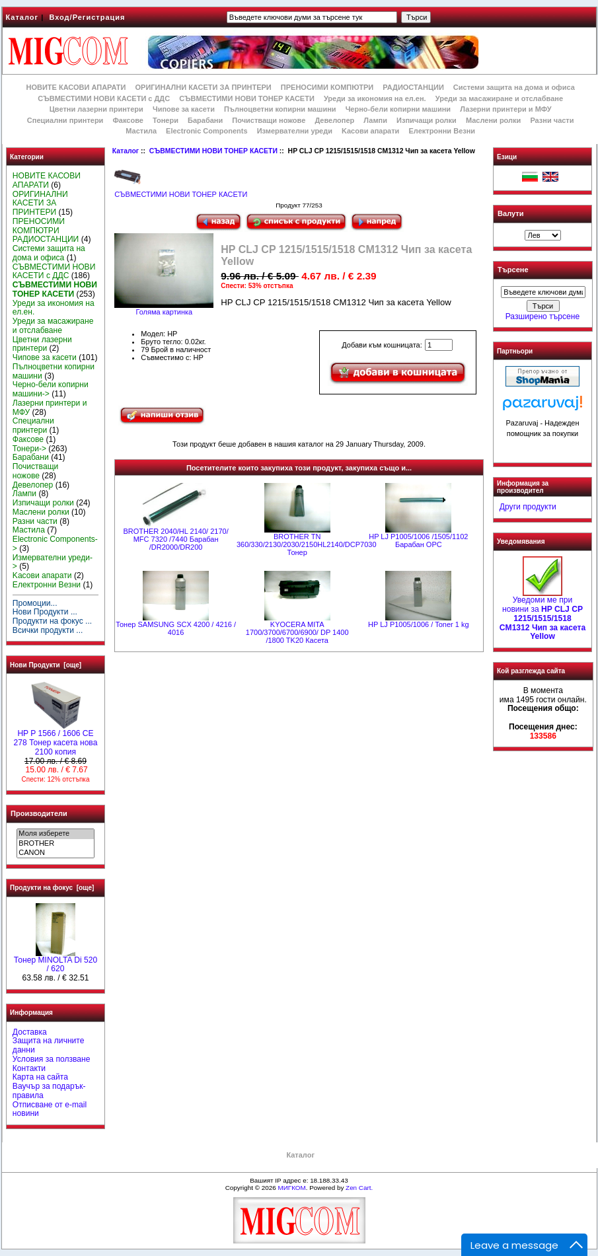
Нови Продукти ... (45, 611)
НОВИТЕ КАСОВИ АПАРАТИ (76, 87)
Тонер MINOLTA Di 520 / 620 (55, 961)
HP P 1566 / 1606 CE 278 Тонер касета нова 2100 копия (56, 739)
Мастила (141, 131)
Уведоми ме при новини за (542, 615)
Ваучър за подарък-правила (49, 1091)
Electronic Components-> (55, 544)
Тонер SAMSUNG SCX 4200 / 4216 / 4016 (176, 628)
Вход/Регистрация (87, 17)
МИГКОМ (291, 1187)
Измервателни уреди (294, 131)
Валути (510, 213)
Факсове (127, 120)
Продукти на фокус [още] (52, 887)
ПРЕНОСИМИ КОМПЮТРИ (327, 87)
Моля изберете (55, 833)
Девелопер (334, 120)
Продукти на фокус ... (52, 621)
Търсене (513, 270)
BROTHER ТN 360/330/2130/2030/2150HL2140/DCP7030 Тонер (307, 544)
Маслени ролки (493, 120)
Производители (39, 813)
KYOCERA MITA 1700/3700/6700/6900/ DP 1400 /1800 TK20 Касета (297, 632)
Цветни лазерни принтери (96, 109)
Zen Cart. (359, 1187)
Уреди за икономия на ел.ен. (375, 98)
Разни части (552, 120)
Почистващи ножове (268, 120)
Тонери (165, 120)
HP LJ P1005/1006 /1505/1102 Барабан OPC (418, 540)
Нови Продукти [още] (45, 665)
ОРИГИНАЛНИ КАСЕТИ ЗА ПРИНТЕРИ (203, 87)
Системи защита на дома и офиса (514, 87)
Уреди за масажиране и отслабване (499, 98)
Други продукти (528, 506)
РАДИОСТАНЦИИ (413, 87)
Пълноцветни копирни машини (280, 109)
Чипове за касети (184, 109)
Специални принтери (65, 120)
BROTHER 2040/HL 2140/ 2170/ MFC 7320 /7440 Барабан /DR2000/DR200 (176, 539)
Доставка (30, 1032)
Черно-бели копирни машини (398, 109)
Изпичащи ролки (426, 120)
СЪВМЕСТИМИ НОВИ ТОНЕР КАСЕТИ (213, 151)
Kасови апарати (370, 131)
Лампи (375, 120)
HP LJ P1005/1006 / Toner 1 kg (418, 624)
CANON (55, 853)
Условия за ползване (52, 1059)
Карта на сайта (40, 1077)
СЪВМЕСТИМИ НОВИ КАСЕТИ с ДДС (104, 98)
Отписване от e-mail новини (50, 1109)
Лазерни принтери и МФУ (505, 109)
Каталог (22, 17)
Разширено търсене (542, 316)
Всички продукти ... (48, 630)
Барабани (205, 120)
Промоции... (35, 603)
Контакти (29, 1068)
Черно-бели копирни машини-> (51, 389)
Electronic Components (206, 131)
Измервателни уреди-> (53, 562)
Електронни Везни (441, 131)
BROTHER (55, 843)
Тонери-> (29, 448)
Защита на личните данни (49, 1045)
